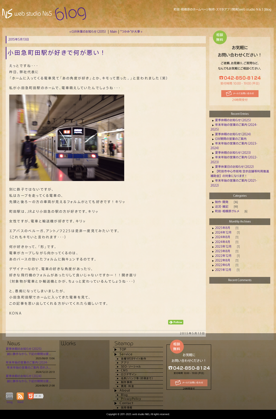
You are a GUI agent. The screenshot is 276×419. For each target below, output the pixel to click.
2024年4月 (222, 242)
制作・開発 (221, 202)
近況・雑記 (221, 207)
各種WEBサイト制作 (133, 358)
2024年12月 (223, 233)
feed (20, 402)
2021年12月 (223, 270)
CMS (124, 370)
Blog (124, 395)
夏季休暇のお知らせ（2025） (233, 120)
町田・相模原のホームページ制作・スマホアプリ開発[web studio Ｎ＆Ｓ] (219, 10)
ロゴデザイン (129, 374)
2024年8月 (222, 237)
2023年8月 (222, 251)
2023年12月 (223, 247)
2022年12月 (223, 256)
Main (113, 32)
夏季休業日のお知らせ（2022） (234, 167)
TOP (123, 349)
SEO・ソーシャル (131, 366)
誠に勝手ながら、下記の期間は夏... (29, 354)
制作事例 (126, 382)
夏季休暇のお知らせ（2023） (233, 153)
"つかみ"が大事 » (131, 32)
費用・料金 (127, 386)
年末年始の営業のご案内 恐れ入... (29, 368)
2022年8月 (222, 260)
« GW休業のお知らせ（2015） (87, 32)
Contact (126, 403)
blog (9, 402)
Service (126, 354)
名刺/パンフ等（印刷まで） (137, 378)
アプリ (125, 362)
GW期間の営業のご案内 (231, 139)
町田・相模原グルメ (227, 211)
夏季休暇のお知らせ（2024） (233, 134)
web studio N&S (140, 414)
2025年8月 (222, 228)
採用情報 (126, 407)
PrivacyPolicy (131, 399)
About (125, 390)
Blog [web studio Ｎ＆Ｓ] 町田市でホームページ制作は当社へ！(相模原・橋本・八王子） (44, 14)
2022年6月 (222, 265)
